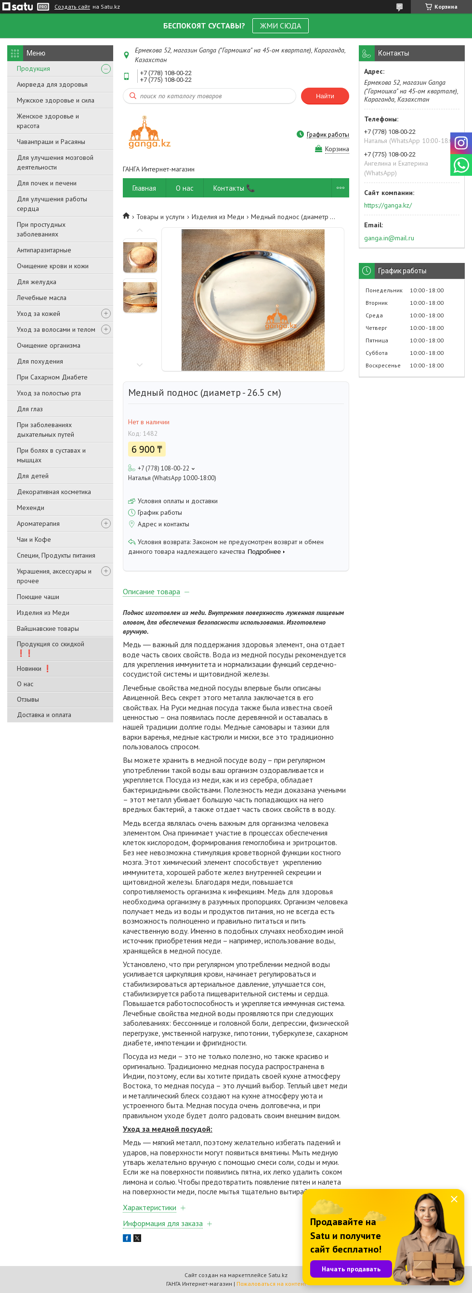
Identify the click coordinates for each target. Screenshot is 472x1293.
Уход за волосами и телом (56, 329)
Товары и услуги (160, 216)
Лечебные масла (41, 297)
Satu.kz (278, 1275)
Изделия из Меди (43, 612)
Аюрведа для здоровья (52, 84)
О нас (25, 683)
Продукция (33, 68)
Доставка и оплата (44, 714)
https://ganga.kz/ (388, 205)
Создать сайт (72, 6)
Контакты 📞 (234, 188)
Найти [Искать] (325, 96)
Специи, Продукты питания (56, 555)
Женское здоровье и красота (48, 121)
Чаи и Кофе (34, 539)
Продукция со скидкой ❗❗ (50, 648)
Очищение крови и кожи (53, 265)
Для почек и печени (47, 183)
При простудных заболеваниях (41, 229)
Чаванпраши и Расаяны (51, 141)
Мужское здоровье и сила (55, 100)
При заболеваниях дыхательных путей (45, 429)
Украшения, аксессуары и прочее (54, 576)
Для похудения (40, 361)
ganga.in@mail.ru (389, 238)
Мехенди (30, 507)
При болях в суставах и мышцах (51, 455)
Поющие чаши (38, 596)
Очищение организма (48, 345)
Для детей (33, 475)
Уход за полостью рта (49, 393)
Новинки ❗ (34, 668)
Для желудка (36, 281)
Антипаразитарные (44, 250)
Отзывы (28, 699)
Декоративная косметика (54, 491)
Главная (144, 188)
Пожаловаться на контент (271, 1283)
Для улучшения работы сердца (52, 204)
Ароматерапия (38, 523)
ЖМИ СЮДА (280, 25)
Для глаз (30, 409)
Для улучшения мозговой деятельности (55, 162)
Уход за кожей (38, 313)
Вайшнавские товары (48, 628)
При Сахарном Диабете (52, 377)
